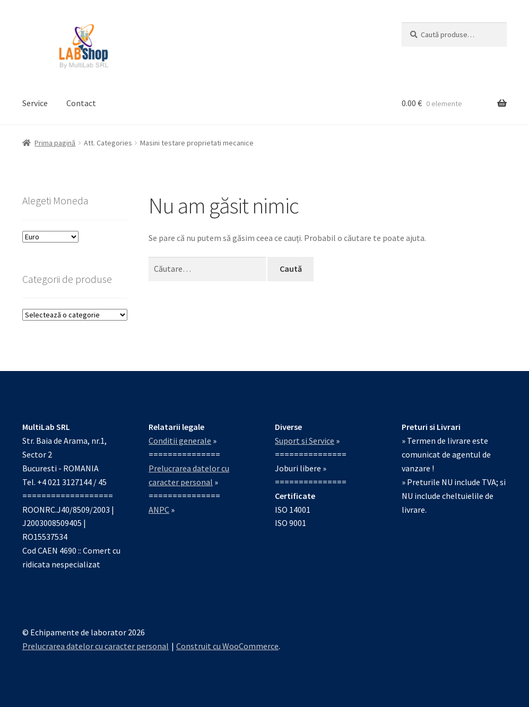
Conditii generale (180, 440)
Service (35, 103)
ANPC (159, 509)
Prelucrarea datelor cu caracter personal (95, 646)
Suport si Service (304, 440)
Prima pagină (54, 143)
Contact (81, 103)
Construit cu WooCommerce (227, 646)
